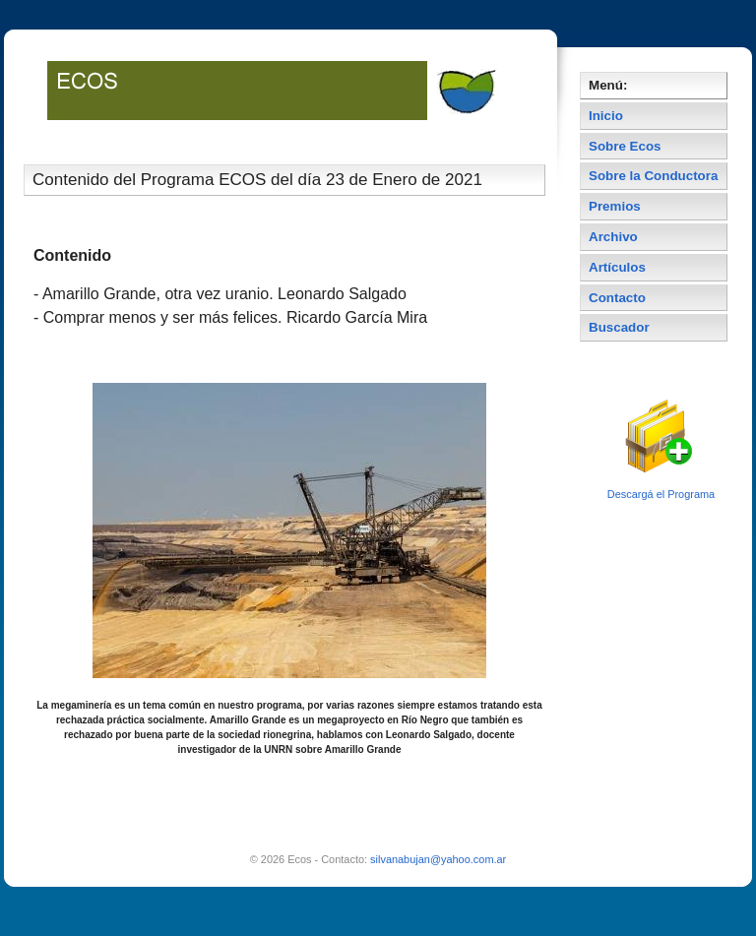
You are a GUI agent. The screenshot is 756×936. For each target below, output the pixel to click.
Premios (615, 206)
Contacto (617, 297)
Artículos (617, 267)
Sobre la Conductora (653, 175)
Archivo (613, 236)
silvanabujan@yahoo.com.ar (438, 859)
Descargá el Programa (661, 494)
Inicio (606, 115)
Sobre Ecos (625, 146)
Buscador (619, 327)
